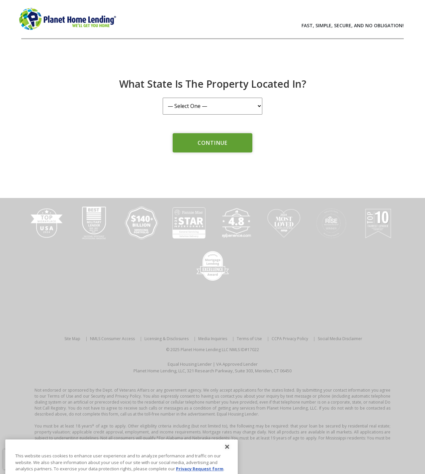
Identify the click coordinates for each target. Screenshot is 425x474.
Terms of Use (249, 338)
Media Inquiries (212, 338)
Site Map (72, 338)
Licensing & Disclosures (166, 338)
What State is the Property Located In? (212, 84)
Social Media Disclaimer (340, 338)
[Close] (227, 455)
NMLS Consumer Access (112, 338)
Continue (212, 142)
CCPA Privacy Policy (290, 338)
